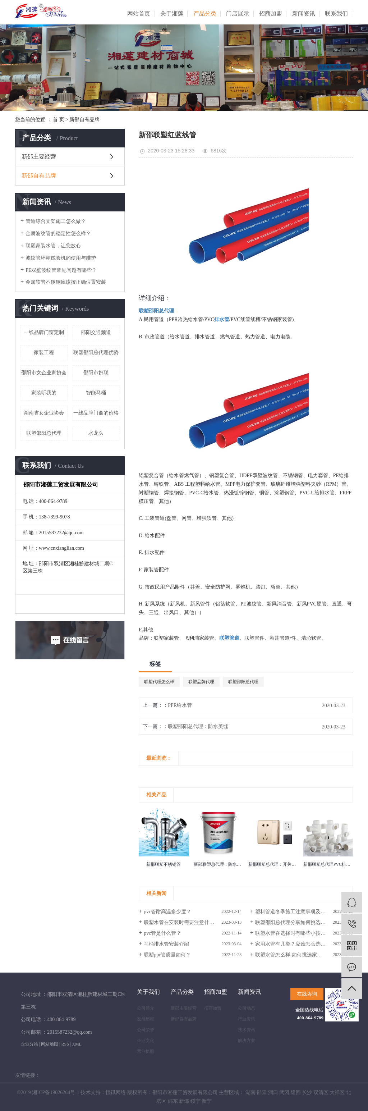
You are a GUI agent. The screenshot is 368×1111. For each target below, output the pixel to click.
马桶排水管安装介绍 (166, 944)
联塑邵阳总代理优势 (96, 352)
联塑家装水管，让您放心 (53, 245)
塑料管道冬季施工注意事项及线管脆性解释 (303, 911)
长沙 (307, 1092)
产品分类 (204, 13)
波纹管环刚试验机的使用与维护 (61, 258)
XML (77, 1044)
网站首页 (138, 13)
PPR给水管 (180, 705)
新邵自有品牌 (84, 119)
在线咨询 (307, 994)
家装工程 (44, 352)
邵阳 (262, 1092)
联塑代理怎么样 (159, 681)
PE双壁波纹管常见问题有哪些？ (61, 270)
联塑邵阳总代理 (43, 433)
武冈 (284, 1092)
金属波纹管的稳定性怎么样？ (58, 233)
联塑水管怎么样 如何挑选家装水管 (293, 954)
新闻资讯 (303, 13)
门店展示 (237, 13)
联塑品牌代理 (201, 681)
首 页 (58, 119)
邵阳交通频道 (96, 332)
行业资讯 (246, 1018)
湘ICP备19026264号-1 (55, 1092)
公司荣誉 (145, 1029)
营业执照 (145, 1051)
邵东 (173, 1101)
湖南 (250, 1092)
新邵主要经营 (39, 157)
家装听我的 (43, 393)
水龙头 (96, 433)
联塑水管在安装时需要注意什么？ (181, 922)
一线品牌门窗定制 (44, 332)
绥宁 (195, 1101)
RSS (65, 1044)
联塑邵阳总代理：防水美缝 (198, 726)
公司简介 (145, 1008)
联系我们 (336, 13)
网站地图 (49, 1044)
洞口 (273, 1092)
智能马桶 (96, 393)
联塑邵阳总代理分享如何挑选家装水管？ (300, 922)
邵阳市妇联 (96, 372)
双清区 (320, 1092)
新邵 (184, 1101)
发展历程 (145, 1018)
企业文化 (145, 1040)
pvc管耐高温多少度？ (167, 911)
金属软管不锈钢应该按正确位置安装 (66, 282)
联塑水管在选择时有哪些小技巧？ (293, 933)
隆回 (296, 1092)
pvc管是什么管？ (162, 933)
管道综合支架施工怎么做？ (56, 221)
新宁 (207, 1101)
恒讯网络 (116, 1092)
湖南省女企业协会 (44, 413)
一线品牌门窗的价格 (96, 413)
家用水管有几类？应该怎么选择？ (293, 944)
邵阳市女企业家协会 (43, 372)
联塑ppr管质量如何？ (167, 954)
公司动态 (246, 1008)
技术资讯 (246, 1029)
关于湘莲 (171, 13)
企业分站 (29, 1044)
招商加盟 (270, 13)
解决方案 (246, 1040)
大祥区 (337, 1092)
